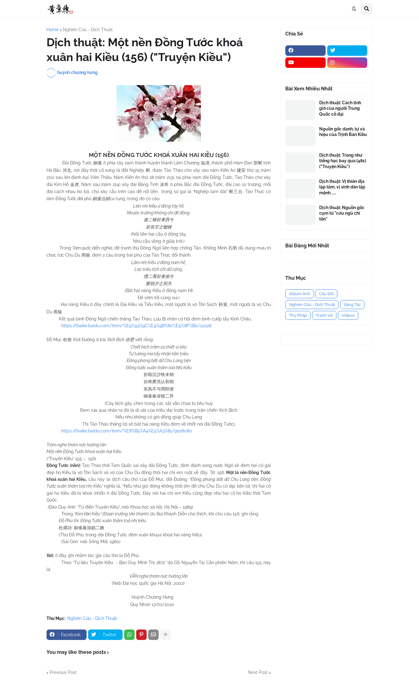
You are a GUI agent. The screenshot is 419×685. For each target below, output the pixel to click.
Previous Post (63, 672)
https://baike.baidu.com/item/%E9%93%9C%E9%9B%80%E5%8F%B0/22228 (136, 325)
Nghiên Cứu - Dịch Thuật (88, 29)
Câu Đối (326, 293)
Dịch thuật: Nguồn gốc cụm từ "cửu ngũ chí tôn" (341, 213)
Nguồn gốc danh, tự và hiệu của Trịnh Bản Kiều (343, 131)
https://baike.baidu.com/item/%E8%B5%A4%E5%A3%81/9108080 (126, 430)
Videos (348, 315)
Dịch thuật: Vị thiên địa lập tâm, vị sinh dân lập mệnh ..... (342, 187)
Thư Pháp (298, 315)
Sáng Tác (352, 304)
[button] (354, 9)
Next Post (258, 672)
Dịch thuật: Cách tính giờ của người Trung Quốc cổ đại (340, 108)
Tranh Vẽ (324, 315)
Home (53, 29)
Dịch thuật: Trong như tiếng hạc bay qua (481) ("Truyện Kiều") (342, 161)
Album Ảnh (299, 293)
